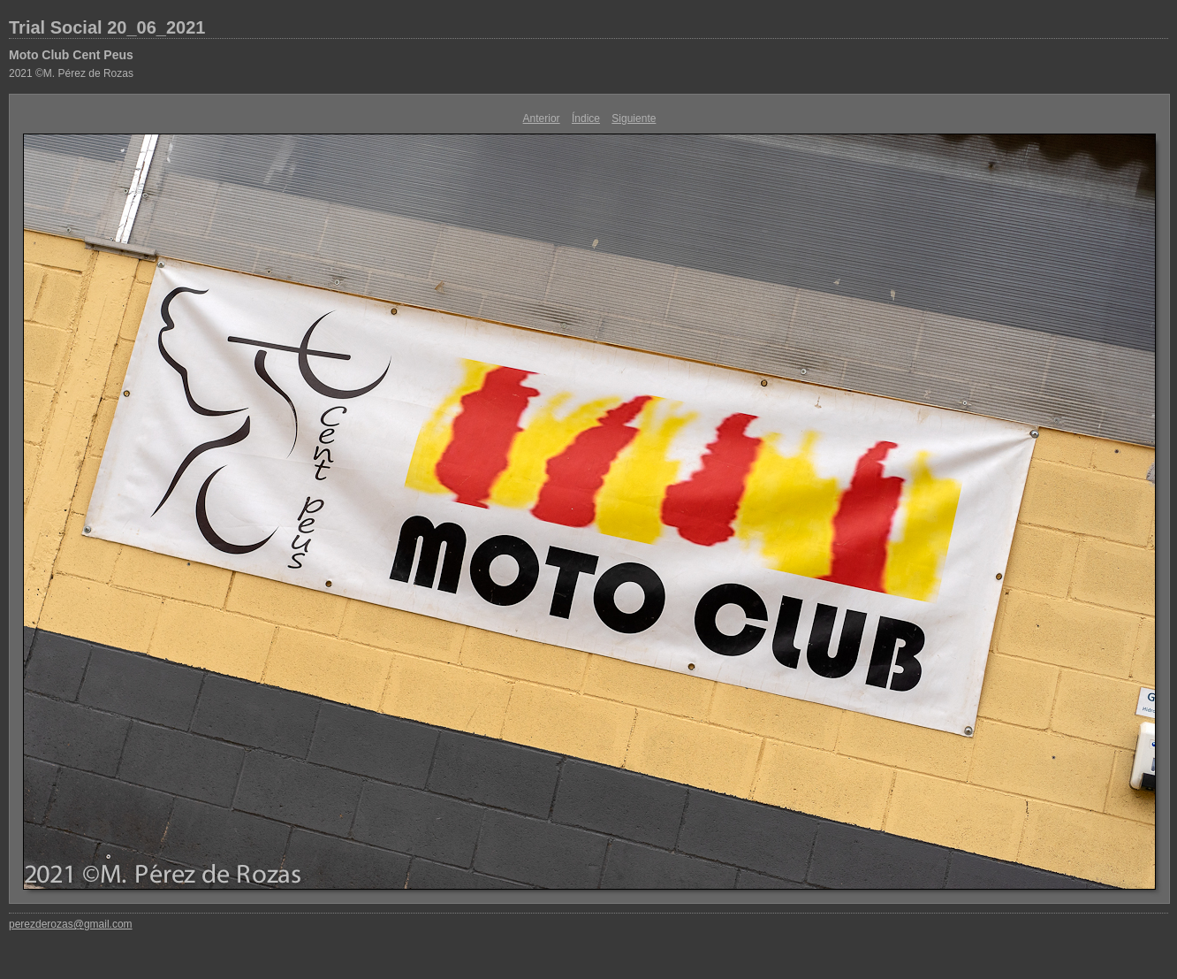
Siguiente (633, 118)
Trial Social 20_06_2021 (107, 27)
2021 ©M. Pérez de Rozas (71, 73)
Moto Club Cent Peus (71, 55)
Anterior (541, 118)
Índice (586, 118)
